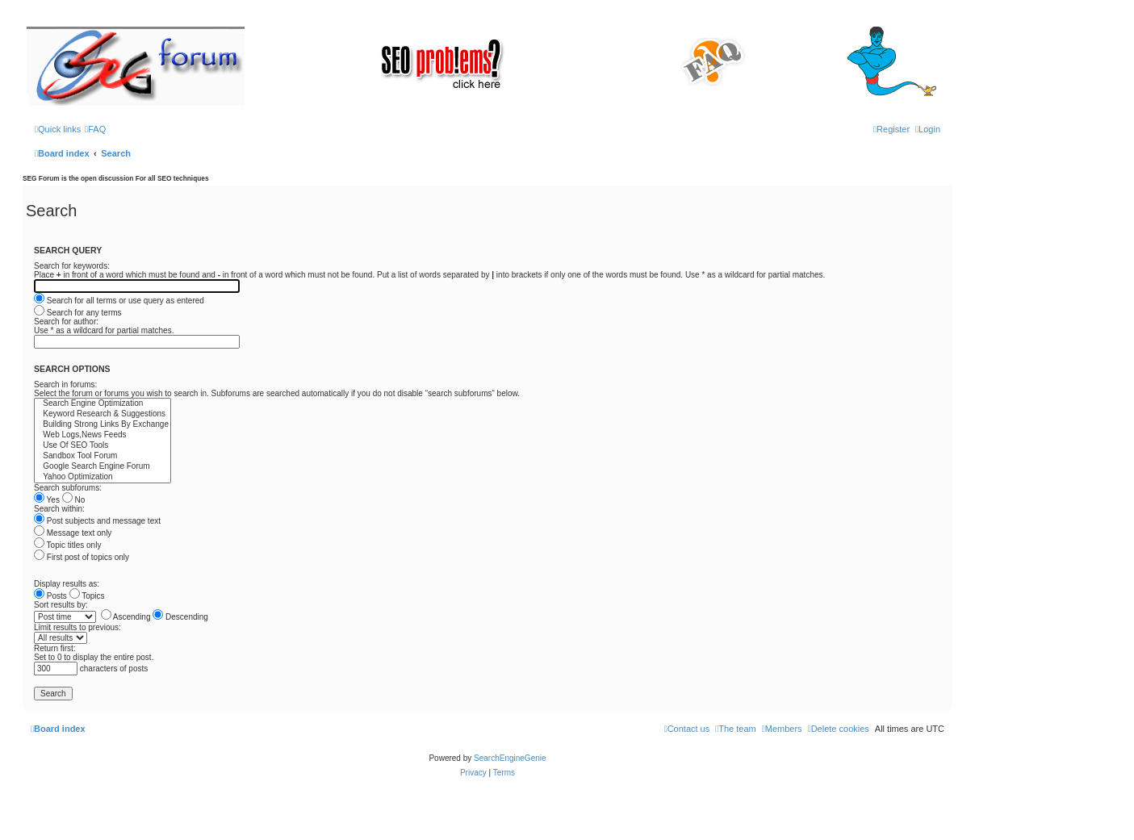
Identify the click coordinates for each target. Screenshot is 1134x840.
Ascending (126, 616)
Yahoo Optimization (102, 477)
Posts (50, 595)
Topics (87, 595)
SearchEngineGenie (510, 758)
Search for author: (66, 321)
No (74, 499)
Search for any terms (78, 312)
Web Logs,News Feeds (102, 435)
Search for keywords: (72, 265)
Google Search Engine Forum (102, 467)
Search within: (59, 508)
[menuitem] (95, 129)
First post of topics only (81, 557)
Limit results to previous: (77, 627)
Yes (47, 499)
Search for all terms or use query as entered (119, 300)
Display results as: (66, 583)
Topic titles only (67, 545)
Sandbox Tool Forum (102, 456)
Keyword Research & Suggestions (102, 414)
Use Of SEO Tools (102, 446)
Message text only (72, 533)
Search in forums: (65, 384)
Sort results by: (61, 604)
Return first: (55, 648)
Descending (180, 616)
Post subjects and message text (97, 520)
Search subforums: (68, 487)
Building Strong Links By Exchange (102, 425)
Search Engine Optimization (102, 404)
